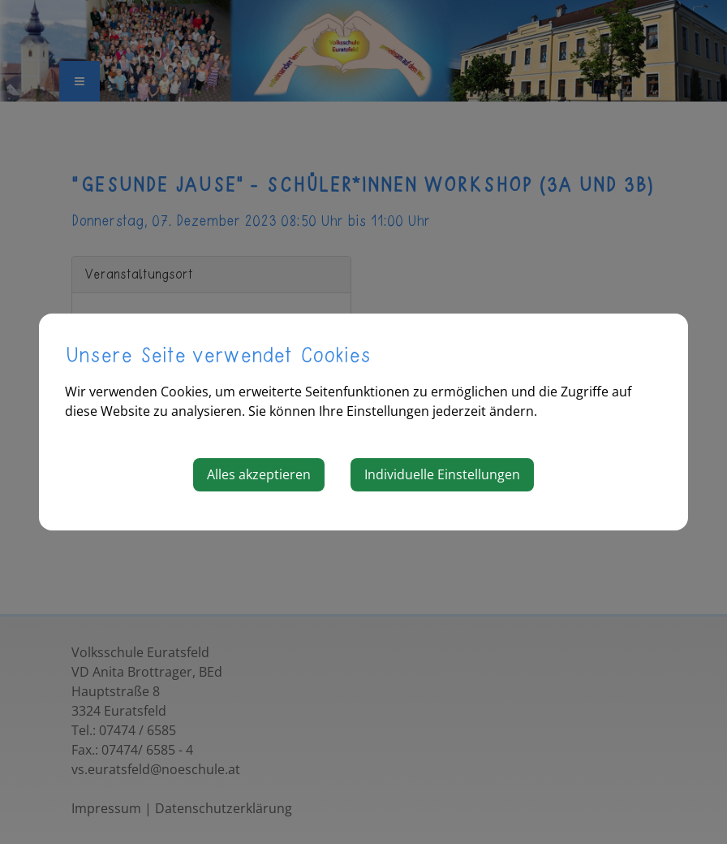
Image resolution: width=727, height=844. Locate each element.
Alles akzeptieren (259, 474)
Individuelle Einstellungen (442, 474)
